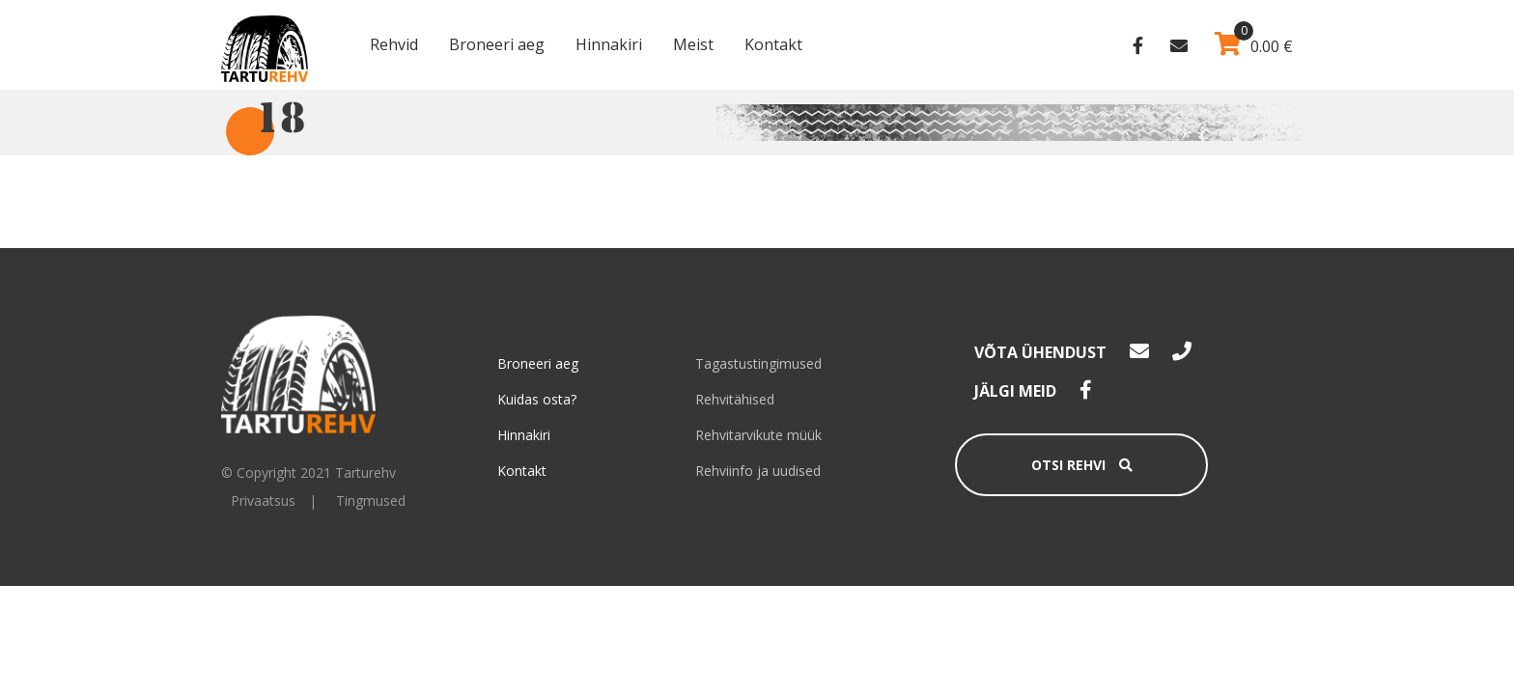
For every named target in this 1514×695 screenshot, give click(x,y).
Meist (693, 44)
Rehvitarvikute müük (758, 435)
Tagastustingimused (758, 363)
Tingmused (371, 500)
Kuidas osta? (536, 399)
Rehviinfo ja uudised (758, 470)
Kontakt (773, 44)
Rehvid (394, 44)
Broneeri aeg (497, 44)
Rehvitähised (734, 399)
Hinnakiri (608, 44)
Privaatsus (263, 500)
